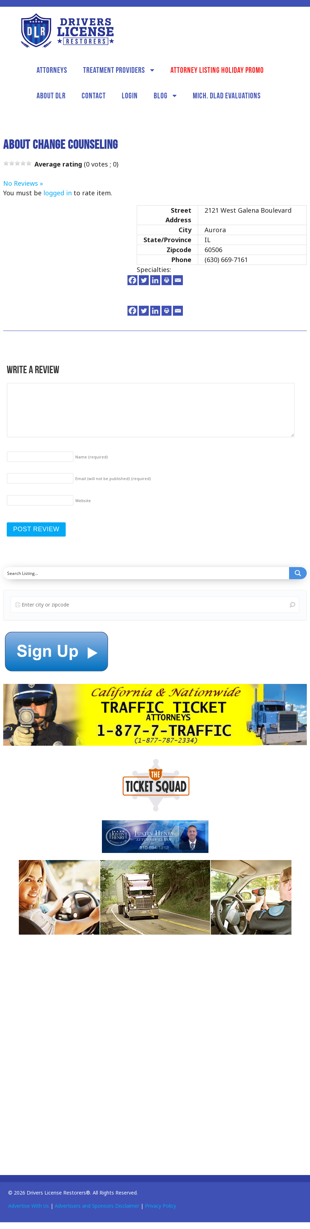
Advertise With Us (28, 1205)
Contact (94, 95)
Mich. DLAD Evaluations (227, 95)
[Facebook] (132, 280)
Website (83, 500)
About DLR (51, 95)
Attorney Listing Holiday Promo (217, 70)
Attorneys (52, 70)
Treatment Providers (114, 70)
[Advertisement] (56, 1051)
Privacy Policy (160, 1205)
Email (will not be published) (113, 478)
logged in (57, 193)
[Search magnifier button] (298, 573)
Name (91, 456)
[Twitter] (144, 280)
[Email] (178, 280)
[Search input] (146, 573)
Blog (161, 95)
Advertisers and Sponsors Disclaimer (97, 1205)
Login (130, 95)
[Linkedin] (155, 280)
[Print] (167, 280)
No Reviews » (23, 183)
